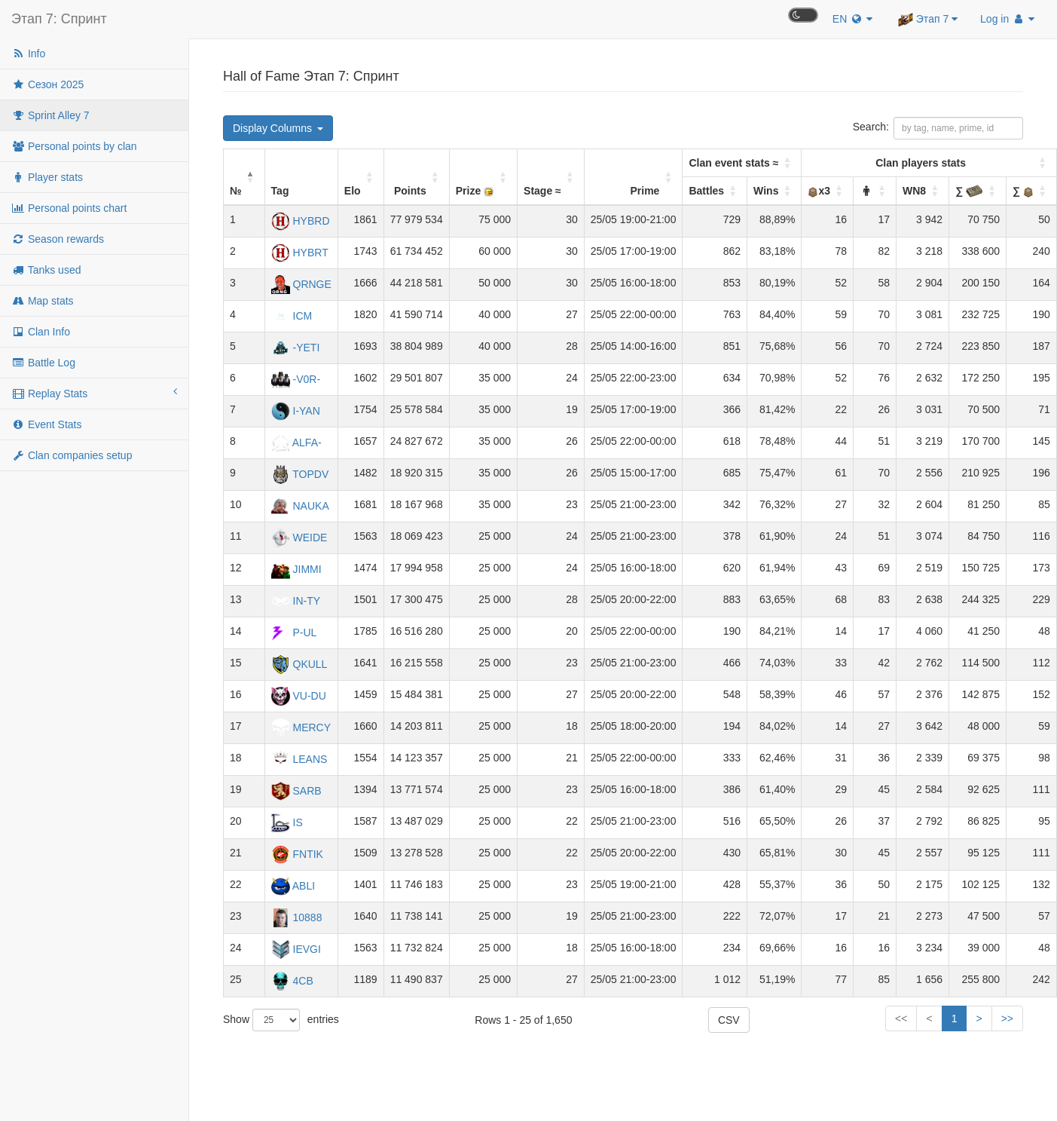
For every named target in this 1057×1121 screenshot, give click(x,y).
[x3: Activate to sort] (929, 163)
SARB (296, 791)
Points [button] (410, 191)
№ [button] (236, 191)
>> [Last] (1007, 1018)
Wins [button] (765, 191)
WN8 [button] (914, 191)
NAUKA (300, 506)
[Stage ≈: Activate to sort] (551, 177)
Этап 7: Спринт (59, 18)
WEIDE (299, 537)
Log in (1007, 19)
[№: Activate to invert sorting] (244, 177)
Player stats (47, 177)
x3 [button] (819, 191)
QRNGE (301, 284)
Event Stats (46, 424)
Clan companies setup (71, 455)
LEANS (299, 759)
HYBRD (300, 221)
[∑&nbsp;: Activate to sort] (978, 191)
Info (28, 53)
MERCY (301, 727)
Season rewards (57, 239)
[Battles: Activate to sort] (742, 163)
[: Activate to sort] (875, 191)
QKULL (299, 664)
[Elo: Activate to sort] (360, 177)
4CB (292, 981)
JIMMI (296, 569)
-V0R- (295, 379)
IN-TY (295, 601)
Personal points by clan (74, 146)
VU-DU (298, 696)
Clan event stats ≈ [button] (733, 163)
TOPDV (300, 474)
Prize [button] (475, 191)
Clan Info (40, 332)
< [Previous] (820, 1018)
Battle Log (43, 363)
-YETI (295, 348)
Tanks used (46, 270)
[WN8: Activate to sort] (923, 191)
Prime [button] (645, 191)
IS (287, 822)
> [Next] (979, 1018)
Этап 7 (928, 19)
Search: (871, 127)
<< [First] (792, 1018)
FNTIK (297, 854)
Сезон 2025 (47, 84)
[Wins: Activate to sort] (774, 191)
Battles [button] (706, 191)
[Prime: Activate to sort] (633, 177)
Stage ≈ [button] (542, 191)
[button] (866, 191)
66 (951, 1018)
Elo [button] (352, 191)
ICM (292, 316)
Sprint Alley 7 (50, 115)
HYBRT (299, 253)
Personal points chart (69, 208)
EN (852, 19)
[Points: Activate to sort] (416, 177)
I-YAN (295, 411)
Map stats (42, 301)
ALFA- (296, 442)
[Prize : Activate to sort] (483, 177)
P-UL (294, 632)
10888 (296, 917)
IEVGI (296, 949)
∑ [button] (969, 191)
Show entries (281, 1020)
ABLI (293, 886)
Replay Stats (94, 393)
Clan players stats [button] (920, 163)
